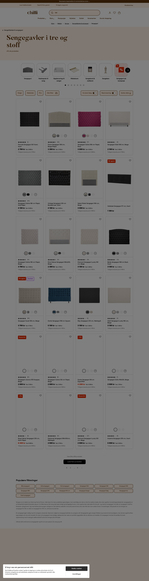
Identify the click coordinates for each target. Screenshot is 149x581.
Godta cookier (77, 568)
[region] (46, 571)
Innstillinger (76, 574)
